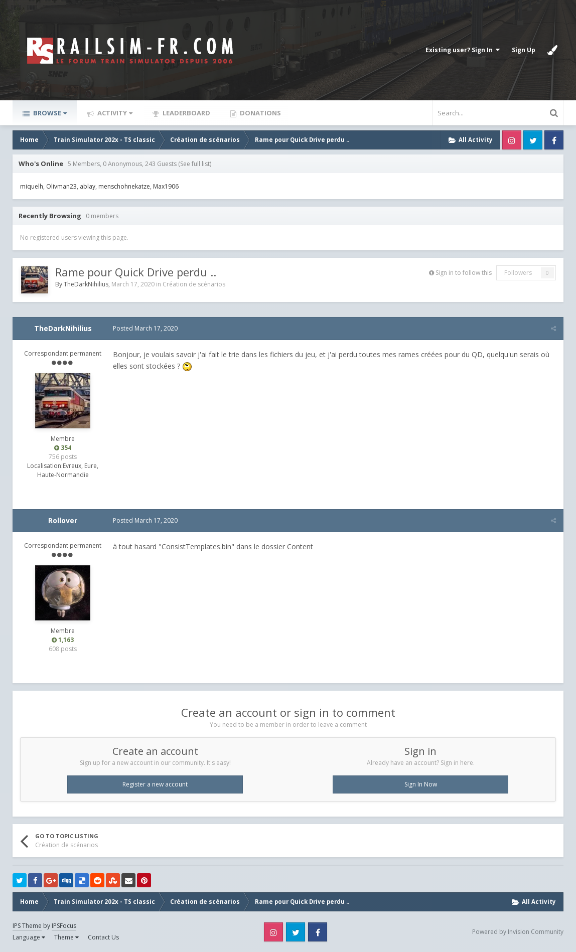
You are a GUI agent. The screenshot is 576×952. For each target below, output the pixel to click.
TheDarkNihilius (86, 284)
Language (29, 937)
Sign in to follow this (464, 272)
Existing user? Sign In (462, 50)
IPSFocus (64, 925)
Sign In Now (420, 784)
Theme (66, 937)
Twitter (532, 139)
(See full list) (194, 164)
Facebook (553, 139)
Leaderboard (185, 112)
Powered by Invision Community (517, 931)
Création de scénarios (194, 284)
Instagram (511, 139)
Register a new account (155, 784)
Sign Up (523, 50)
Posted (145, 328)
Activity (114, 112)
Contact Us (103, 937)
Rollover (62, 520)
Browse (49, 112)
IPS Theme (27, 925)
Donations (259, 112)
